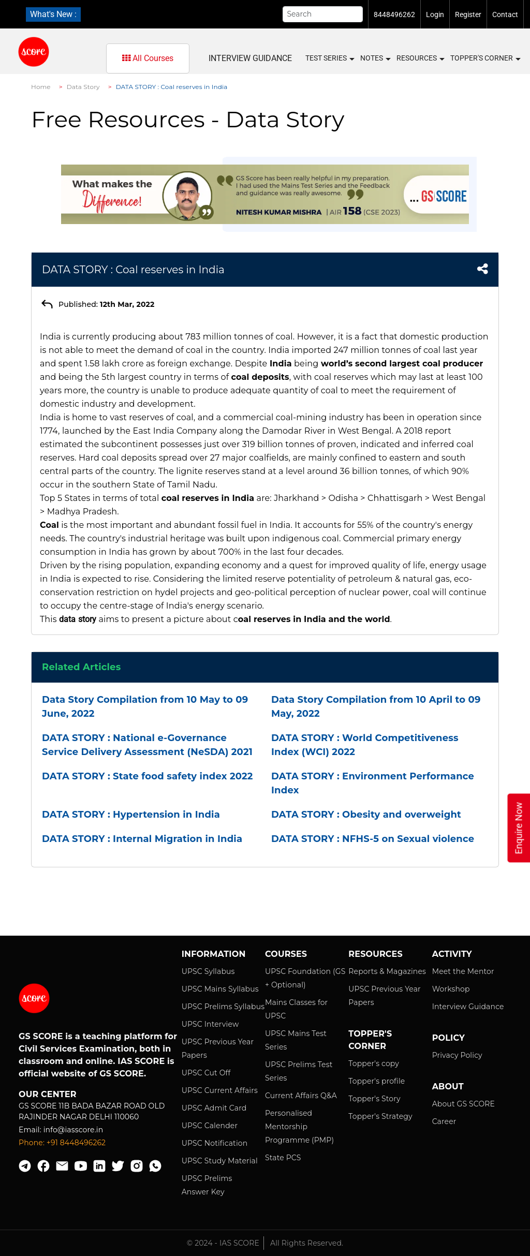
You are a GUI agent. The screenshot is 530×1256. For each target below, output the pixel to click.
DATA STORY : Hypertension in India (131, 814)
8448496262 (394, 14)
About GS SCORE (463, 1104)
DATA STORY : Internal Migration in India (142, 839)
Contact (505, 14)
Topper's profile (376, 1081)
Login (435, 14)
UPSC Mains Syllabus (220, 989)
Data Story (83, 87)
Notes (375, 58)
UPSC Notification (215, 1143)
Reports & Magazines (387, 971)
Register (468, 14)
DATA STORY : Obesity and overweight (366, 814)
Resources (420, 58)
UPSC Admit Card (214, 1108)
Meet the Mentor (463, 971)
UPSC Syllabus (208, 971)
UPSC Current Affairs (220, 1090)
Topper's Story (374, 1098)
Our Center (48, 1094)
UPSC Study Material (220, 1160)
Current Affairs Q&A (301, 1095)
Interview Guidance (250, 58)
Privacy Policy (457, 1055)
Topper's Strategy (380, 1116)
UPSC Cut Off (206, 1072)
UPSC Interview (210, 1024)
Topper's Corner (485, 58)
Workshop (451, 989)
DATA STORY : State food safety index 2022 (147, 776)
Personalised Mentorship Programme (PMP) (299, 1127)
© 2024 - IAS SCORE (223, 1243)
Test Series (329, 58)
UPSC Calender (210, 1125)
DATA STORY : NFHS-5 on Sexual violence (372, 839)
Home (41, 87)
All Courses (147, 58)
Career (444, 1121)
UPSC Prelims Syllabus (223, 1006)
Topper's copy (373, 1063)
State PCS (283, 1157)
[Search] (323, 14)
